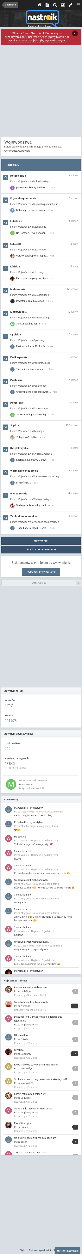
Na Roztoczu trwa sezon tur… (32, 233)
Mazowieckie (18, 311)
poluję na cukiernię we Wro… (31, 187)
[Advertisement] (41, 92)
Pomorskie (17, 402)
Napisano (49, 811)
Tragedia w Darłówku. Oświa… (32, 528)
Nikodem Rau (21, 1035)
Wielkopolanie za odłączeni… (31, 505)
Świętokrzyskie (19, 448)
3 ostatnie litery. (22, 851)
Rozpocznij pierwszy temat (41, 571)
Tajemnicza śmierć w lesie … (31, 369)
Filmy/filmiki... (23, 482)
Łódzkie (15, 266)
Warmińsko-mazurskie (24, 470)
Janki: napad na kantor (28, 323)
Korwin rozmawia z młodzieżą (30, 1094)
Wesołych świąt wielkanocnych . (31, 880)
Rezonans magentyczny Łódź (32, 278)
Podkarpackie (19, 357)
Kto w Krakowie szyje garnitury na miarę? (36, 1064)
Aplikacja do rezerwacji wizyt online (33, 1108)
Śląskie (14, 425)
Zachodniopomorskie (23, 516)
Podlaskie (16, 380)
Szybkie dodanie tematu (41, 549)
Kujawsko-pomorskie (23, 198)
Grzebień (19, 1050)
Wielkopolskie (18, 493)
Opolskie (15, 334)
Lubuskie (15, 243)
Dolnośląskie (18, 175)
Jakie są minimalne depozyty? (30, 1152)
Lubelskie (16, 221)
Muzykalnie (20, 836)
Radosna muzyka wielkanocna (30, 987)
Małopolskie (17, 289)
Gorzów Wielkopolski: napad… (32, 255)
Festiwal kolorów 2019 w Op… (32, 346)
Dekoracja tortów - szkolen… (31, 210)
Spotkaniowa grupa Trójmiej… (31, 414)
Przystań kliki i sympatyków (28, 807)
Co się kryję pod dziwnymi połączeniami (35, 1138)
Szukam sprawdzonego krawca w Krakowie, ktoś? (40, 1079)
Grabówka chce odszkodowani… (33, 392)
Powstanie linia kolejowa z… (31, 301)
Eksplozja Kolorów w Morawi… (32, 460)
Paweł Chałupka (22, 1123)
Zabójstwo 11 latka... (27, 437)
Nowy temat (41, 540)
